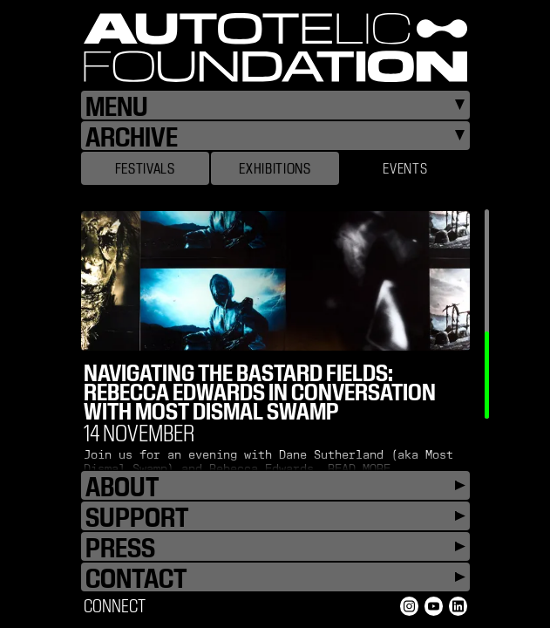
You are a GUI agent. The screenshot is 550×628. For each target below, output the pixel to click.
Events (405, 168)
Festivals (145, 168)
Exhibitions (274, 168)
